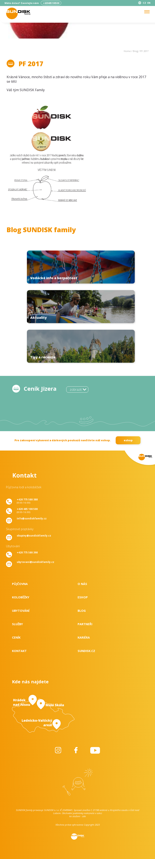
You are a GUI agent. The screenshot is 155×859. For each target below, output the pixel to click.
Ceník (16, 637)
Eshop (83, 597)
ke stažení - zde (77, 816)
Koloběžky (20, 597)
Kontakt (19, 651)
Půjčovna (20, 584)
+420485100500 (51, 3)
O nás (82, 584)
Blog (135, 51)
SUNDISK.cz (86, 651)
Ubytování (20, 611)
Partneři (85, 624)
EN (148, 2)
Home (127, 51)
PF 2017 (144, 51)
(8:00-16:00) (27, 501)
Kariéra (84, 637)
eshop (128, 440)
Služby (17, 624)
